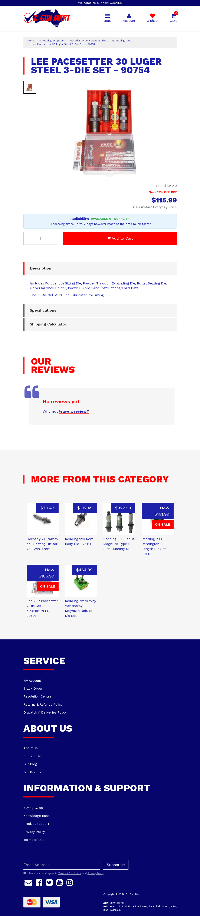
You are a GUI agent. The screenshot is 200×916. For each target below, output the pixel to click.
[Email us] (28, 882)
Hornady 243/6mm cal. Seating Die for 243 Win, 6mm (42, 544)
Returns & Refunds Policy (42, 704)
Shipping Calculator (48, 324)
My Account (32, 681)
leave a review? (74, 411)
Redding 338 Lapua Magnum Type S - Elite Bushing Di (119, 544)
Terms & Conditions (69, 873)
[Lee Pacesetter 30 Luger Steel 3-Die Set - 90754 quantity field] (40, 238)
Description (40, 268)
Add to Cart (120, 238)
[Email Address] (61, 865)
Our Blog (30, 764)
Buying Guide (33, 808)
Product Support (36, 824)
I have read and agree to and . (63, 873)
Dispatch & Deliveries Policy (45, 712)
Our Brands (32, 772)
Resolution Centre (37, 696)
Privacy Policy (34, 832)
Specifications (43, 310)
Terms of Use (33, 840)
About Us (30, 748)
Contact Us (32, 756)
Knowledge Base (36, 816)
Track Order (33, 688)
